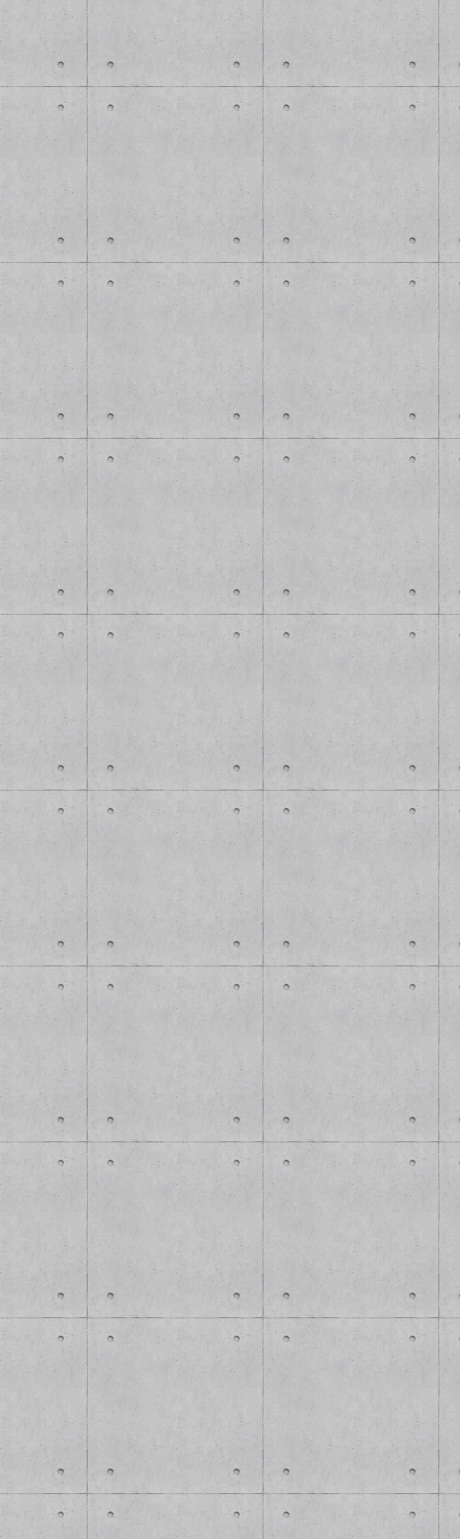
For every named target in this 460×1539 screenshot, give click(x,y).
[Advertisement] (132, 853)
